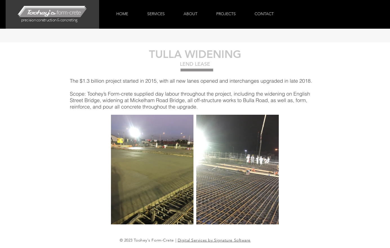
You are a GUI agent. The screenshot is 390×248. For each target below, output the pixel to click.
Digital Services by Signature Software (214, 240)
